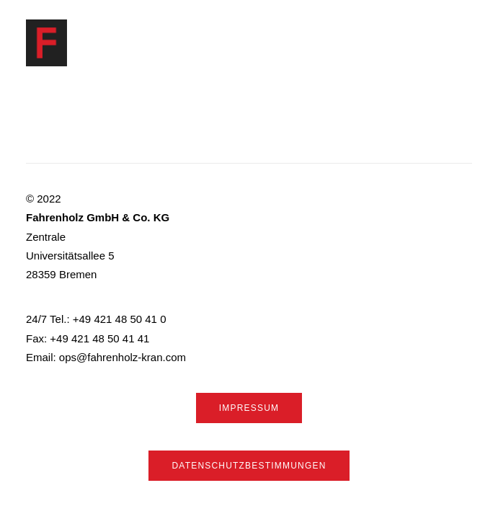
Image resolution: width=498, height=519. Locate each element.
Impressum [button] (249, 408)
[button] (465, 43)
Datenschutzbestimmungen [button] (249, 466)
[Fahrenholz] (46, 42)
